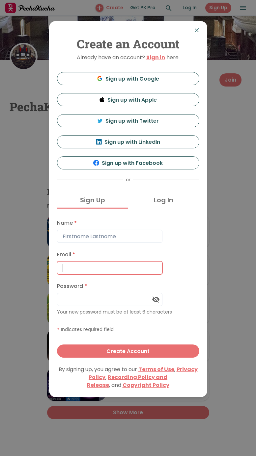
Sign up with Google (128, 79)
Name (67, 223)
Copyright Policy (146, 385)
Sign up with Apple (128, 100)
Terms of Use (156, 369)
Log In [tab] (163, 200)
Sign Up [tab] (92, 200)
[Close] (196, 30)
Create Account (128, 351)
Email (66, 254)
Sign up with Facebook (128, 163)
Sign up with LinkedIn (128, 142)
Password (72, 286)
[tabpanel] (128, 287)
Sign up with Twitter (128, 121)
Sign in (155, 57)
